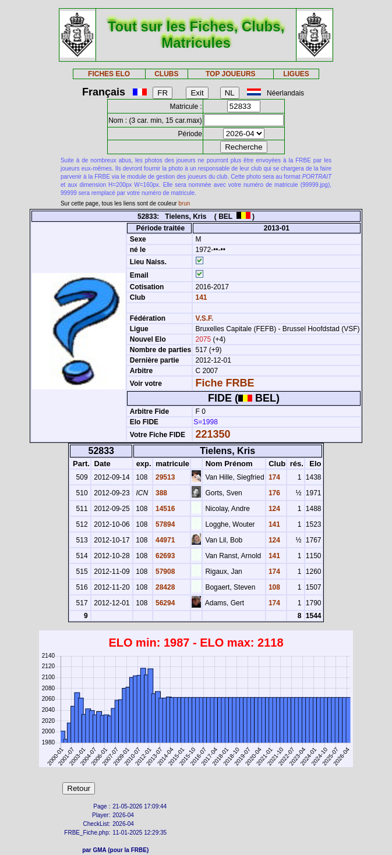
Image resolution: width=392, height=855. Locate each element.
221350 (212, 434)
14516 (164, 509)
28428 (164, 587)
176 (273, 493)
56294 (164, 603)
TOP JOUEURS (231, 74)
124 (273, 509)
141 (200, 297)
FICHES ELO (109, 74)
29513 (164, 477)
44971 (164, 540)
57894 (164, 524)
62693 (164, 556)
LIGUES (296, 74)
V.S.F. (204, 318)
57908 (164, 571)
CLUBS (166, 74)
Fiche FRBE (224, 383)
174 (273, 477)
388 (160, 493)
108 (273, 587)
